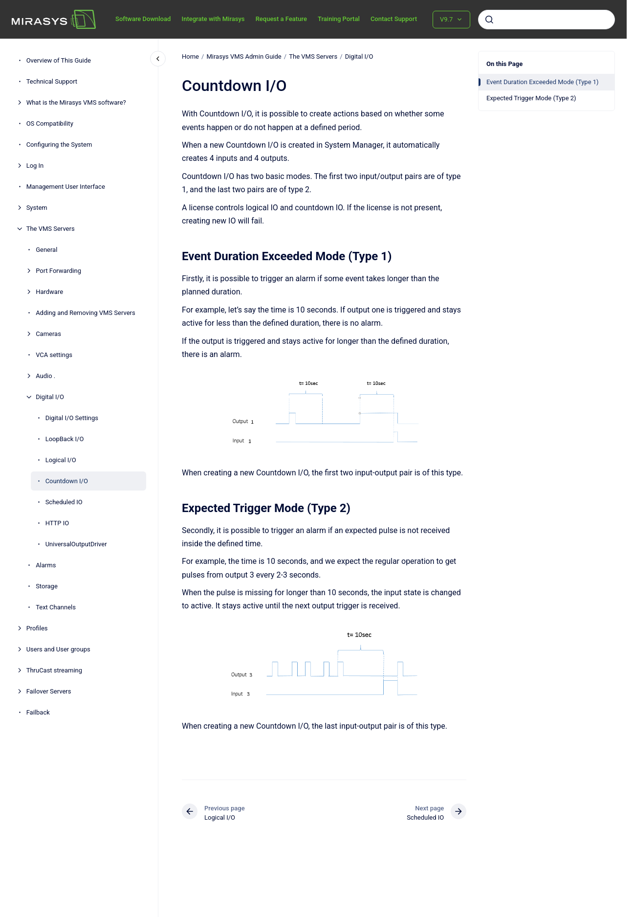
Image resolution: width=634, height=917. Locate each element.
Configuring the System (59, 144)
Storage (47, 586)
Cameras (48, 333)
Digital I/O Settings (71, 418)
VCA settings (54, 354)
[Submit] (489, 19)
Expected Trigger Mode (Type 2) (531, 98)
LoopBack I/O (64, 439)
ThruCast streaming (54, 670)
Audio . (45, 376)
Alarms (46, 565)
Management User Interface (65, 186)
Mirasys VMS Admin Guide (243, 56)
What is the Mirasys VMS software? (76, 102)
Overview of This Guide (58, 60)
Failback (38, 712)
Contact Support (394, 18)
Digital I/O (50, 397)
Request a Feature (281, 18)
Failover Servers (48, 691)
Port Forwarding (58, 270)
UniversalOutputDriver (76, 544)
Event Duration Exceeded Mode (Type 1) (542, 82)
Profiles (37, 628)
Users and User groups (58, 649)
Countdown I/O (66, 481)
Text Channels (56, 607)
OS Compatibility (49, 123)
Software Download (143, 18)
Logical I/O (60, 460)
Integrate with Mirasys (212, 18)
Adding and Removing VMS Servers (85, 312)
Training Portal (339, 18)
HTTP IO (57, 523)
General (46, 249)
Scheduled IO (64, 502)
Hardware (49, 291)
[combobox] (546, 19)
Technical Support (51, 81)
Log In (35, 165)
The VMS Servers (50, 228)
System (36, 207)
